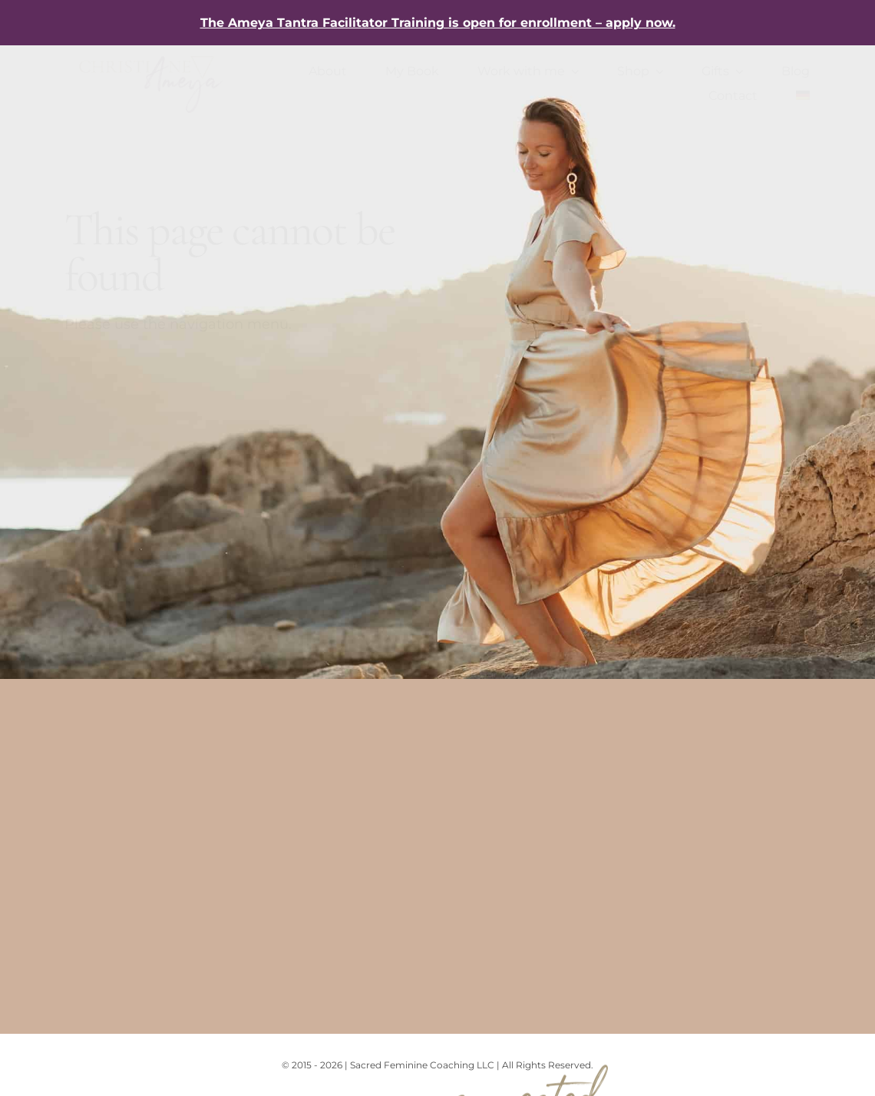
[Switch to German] (803, 96)
